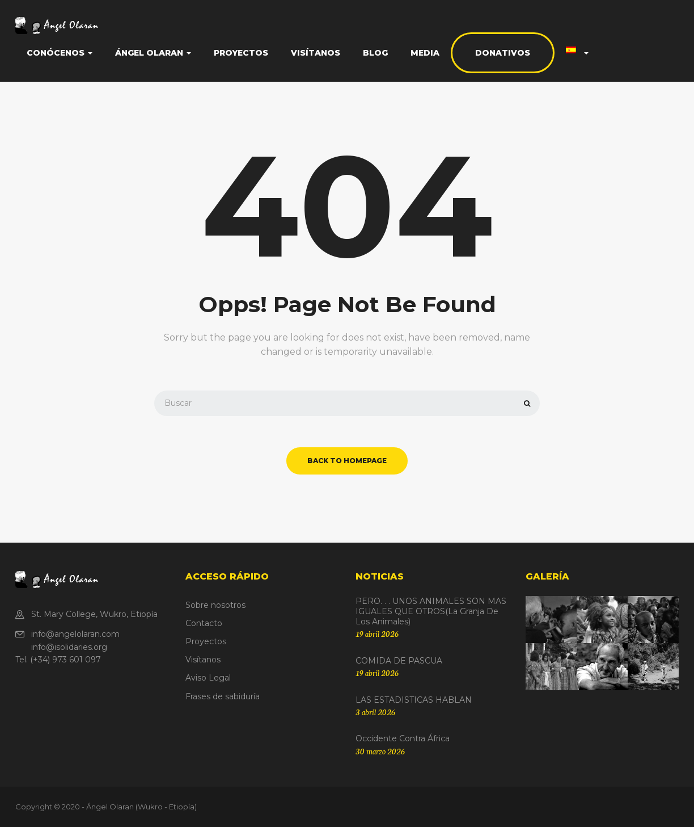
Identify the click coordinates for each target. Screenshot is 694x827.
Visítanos (315, 53)
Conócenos (59, 53)
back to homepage (347, 460)
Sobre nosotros (215, 605)
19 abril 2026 (377, 633)
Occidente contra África (403, 738)
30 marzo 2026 (380, 751)
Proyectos (241, 53)
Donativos (502, 53)
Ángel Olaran (153, 53)
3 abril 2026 (375, 711)
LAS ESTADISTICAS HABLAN (414, 700)
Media (425, 53)
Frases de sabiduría (222, 696)
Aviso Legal (208, 678)
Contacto (203, 623)
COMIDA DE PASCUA (399, 661)
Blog (375, 53)
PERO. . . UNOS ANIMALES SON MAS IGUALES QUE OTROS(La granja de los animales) (431, 611)
